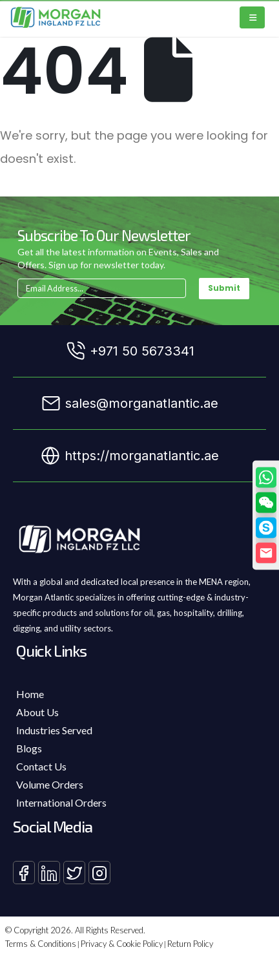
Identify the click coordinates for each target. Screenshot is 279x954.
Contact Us (41, 766)
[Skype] (266, 528)
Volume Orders (49, 784)
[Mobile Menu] (252, 17)
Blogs (29, 748)
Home (30, 694)
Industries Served (54, 730)
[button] (266, 503)
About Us (37, 712)
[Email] (266, 553)
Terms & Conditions (40, 943)
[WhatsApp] (266, 477)
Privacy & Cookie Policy (122, 943)
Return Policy (190, 943)
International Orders (61, 802)
